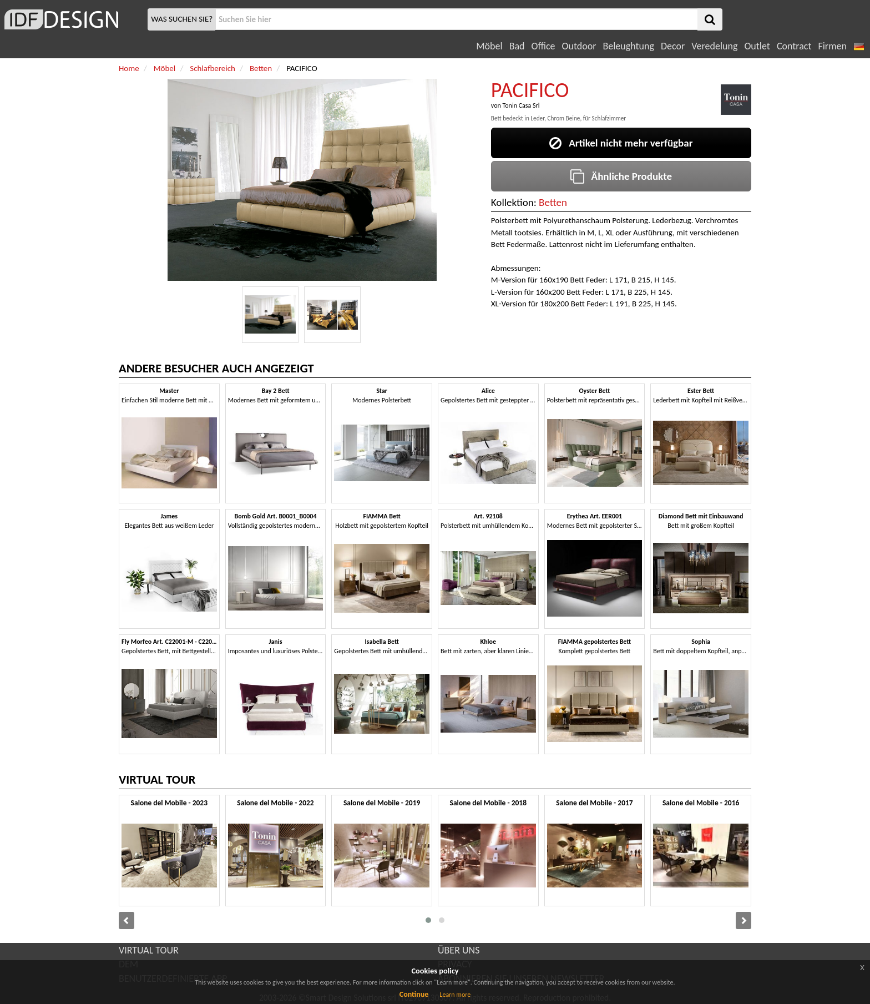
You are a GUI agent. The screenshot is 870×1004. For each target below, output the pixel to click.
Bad (517, 46)
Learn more (455, 994)
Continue (414, 994)
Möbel (489, 46)
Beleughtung (628, 46)
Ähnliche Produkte (621, 176)
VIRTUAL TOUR (149, 950)
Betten (553, 202)
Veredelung (714, 46)
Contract (794, 46)
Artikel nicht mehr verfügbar (620, 143)
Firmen (832, 46)
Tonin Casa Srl (520, 105)
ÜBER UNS (458, 950)
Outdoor (579, 46)
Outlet (757, 46)
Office (543, 46)
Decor (673, 46)
